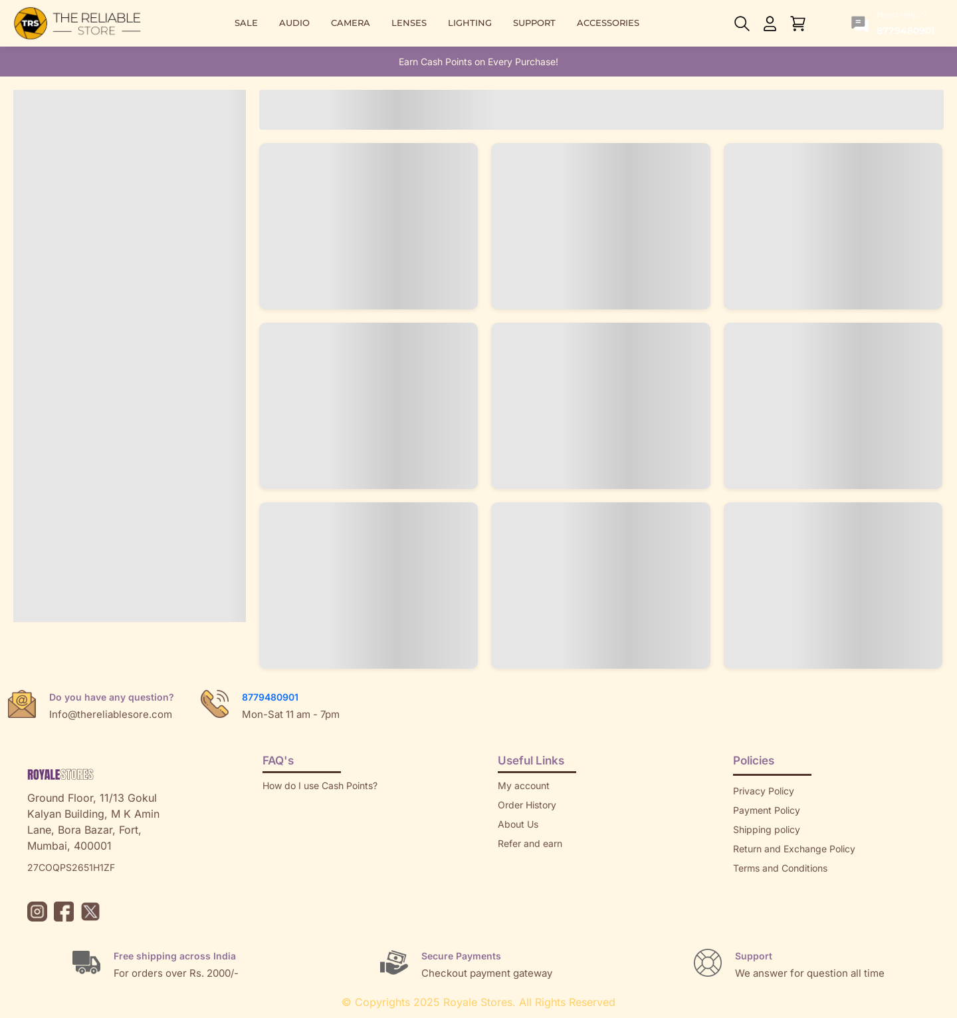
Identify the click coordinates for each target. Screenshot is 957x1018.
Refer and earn (530, 843)
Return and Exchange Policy (794, 848)
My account (524, 785)
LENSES (409, 23)
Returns (514, 862)
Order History (527, 804)
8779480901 (270, 697)
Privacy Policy (763, 790)
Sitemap (751, 887)
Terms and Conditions (780, 868)
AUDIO (294, 23)
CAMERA (350, 23)
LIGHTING (470, 23)
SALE (246, 23)
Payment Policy (766, 810)
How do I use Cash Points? (320, 785)
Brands (748, 906)
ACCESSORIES (608, 23)
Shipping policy (766, 829)
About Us (518, 824)
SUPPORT (534, 23)
